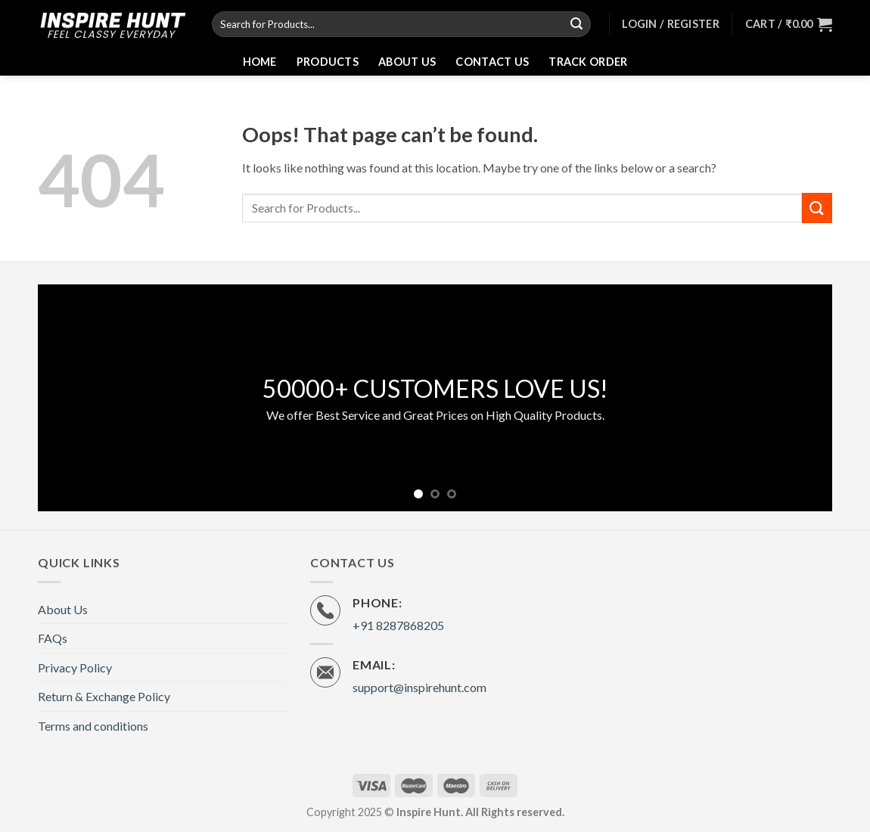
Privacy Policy (75, 667)
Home (260, 61)
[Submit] (577, 24)
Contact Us (492, 61)
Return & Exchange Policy (104, 696)
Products (328, 61)
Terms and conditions (93, 726)
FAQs (52, 638)
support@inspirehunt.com (419, 687)
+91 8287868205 (398, 625)
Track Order (587, 61)
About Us (407, 61)
